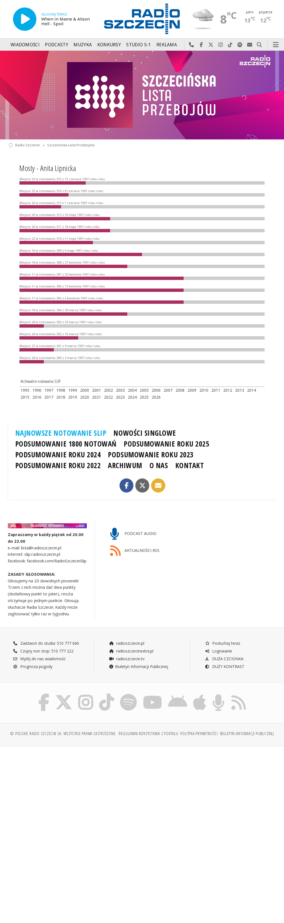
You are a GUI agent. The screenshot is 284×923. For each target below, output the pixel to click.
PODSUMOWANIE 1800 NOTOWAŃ (65, 444)
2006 (156, 390)
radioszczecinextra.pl (131, 651)
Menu (276, 45)
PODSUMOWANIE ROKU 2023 (151, 455)
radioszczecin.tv (127, 658)
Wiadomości (25, 45)
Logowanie (218, 651)
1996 (36, 390)
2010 (203, 390)
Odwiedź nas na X (211, 45)
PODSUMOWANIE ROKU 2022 (58, 465)
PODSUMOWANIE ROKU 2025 (166, 444)
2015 (25, 397)
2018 (60, 397)
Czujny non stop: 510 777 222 (43, 651)
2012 (227, 390)
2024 (132, 397)
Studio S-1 (138, 45)
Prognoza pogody (33, 666)
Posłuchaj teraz (222, 643)
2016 (36, 397)
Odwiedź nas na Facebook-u (201, 45)
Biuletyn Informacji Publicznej (138, 666)
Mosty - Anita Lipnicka (47, 168)
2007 (168, 390)
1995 (25, 390)
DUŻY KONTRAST (225, 666)
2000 (84, 390)
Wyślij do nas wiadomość (250, 45)
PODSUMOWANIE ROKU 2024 (58, 455)
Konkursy (109, 45)
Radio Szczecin (24, 145)
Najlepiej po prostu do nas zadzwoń (191, 45)
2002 (108, 390)
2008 (180, 390)
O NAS (158, 465)
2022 (108, 397)
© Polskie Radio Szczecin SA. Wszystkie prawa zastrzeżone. (63, 733)
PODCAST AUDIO (133, 534)
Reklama (166, 45)
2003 (120, 390)
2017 (48, 397)
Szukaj (259, 45)
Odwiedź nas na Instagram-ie (220, 45)
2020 (84, 397)
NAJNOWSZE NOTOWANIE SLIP (60, 433)
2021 (96, 397)
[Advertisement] (74, 793)
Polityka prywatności (199, 733)
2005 (144, 390)
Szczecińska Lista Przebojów (71, 145)
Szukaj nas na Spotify (240, 45)
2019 (72, 397)
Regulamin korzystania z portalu (148, 733)
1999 (72, 390)
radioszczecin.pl (126, 643)
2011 (215, 390)
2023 (120, 397)
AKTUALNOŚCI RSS (134, 550)
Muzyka (82, 45)
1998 (60, 390)
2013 (239, 390)
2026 (156, 397)
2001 (96, 390)
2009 (191, 390)
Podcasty (56, 45)
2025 (144, 397)
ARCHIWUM (125, 465)
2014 (251, 390)
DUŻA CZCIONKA (224, 658)
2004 (132, 390)
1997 (48, 390)
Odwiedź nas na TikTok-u (230, 45)
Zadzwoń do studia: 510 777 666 (46, 643)
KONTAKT (189, 465)
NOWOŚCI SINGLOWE (144, 433)
